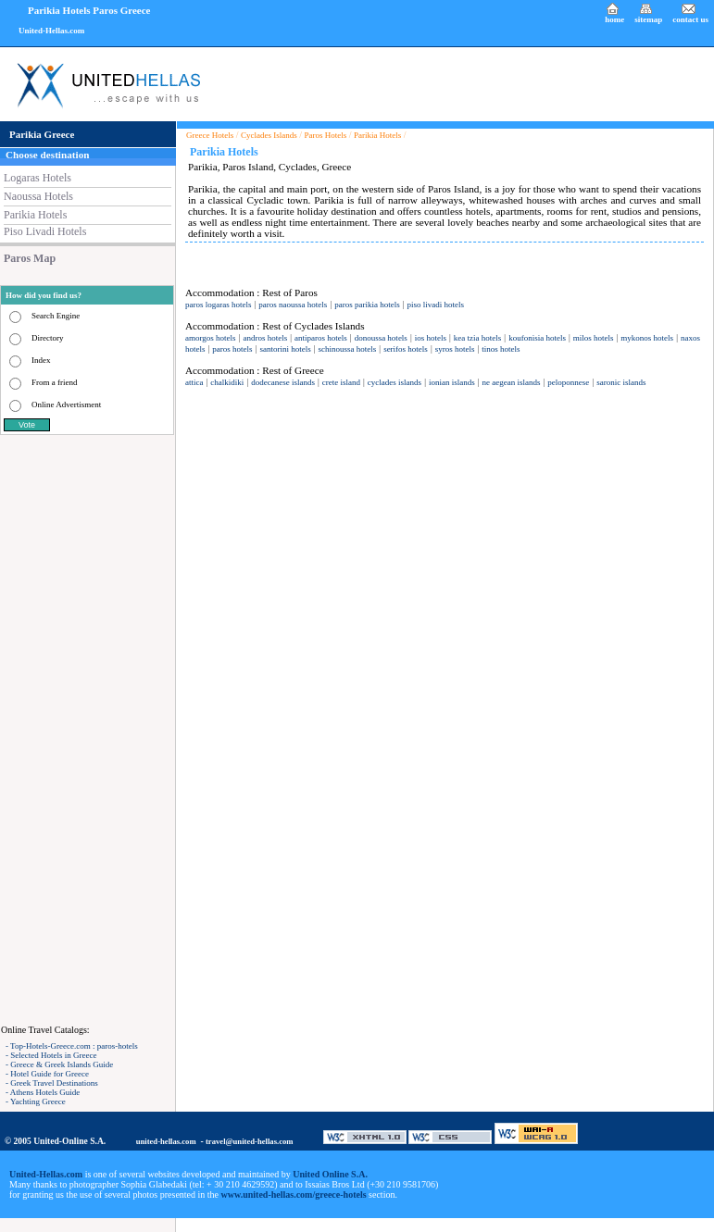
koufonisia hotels (537, 337)
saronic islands (620, 382)
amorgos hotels (210, 337)
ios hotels (430, 337)
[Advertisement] (88, 729)
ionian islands (452, 382)
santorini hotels (284, 349)
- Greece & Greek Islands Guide (59, 1064)
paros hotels (232, 349)
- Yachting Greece (36, 1101)
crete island (341, 382)
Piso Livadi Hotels (45, 231)
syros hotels (455, 349)
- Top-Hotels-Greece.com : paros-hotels (72, 1046)
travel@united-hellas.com (250, 1141)
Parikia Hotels (35, 214)
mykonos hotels (646, 337)
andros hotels (265, 337)
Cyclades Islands (269, 135)
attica (194, 382)
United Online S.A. (330, 1174)
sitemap (648, 19)
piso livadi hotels (436, 304)
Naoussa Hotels (38, 196)
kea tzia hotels (477, 337)
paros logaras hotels (218, 304)
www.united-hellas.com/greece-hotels (294, 1194)
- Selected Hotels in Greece (51, 1055)
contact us (690, 19)
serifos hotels (405, 349)
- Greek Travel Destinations (52, 1083)
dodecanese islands (283, 382)
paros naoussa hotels (292, 304)
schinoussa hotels (348, 349)
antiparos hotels (320, 337)
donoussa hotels (381, 337)
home (614, 19)
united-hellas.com (166, 1141)
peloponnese (568, 382)
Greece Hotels (209, 135)
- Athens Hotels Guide (43, 1092)
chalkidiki (227, 382)
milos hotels (593, 337)
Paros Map (30, 258)
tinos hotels (501, 349)
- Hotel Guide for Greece (47, 1073)
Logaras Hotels (37, 177)
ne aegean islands (511, 382)
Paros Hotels (326, 135)
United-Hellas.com (51, 30)
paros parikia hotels (366, 304)
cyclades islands (394, 382)
